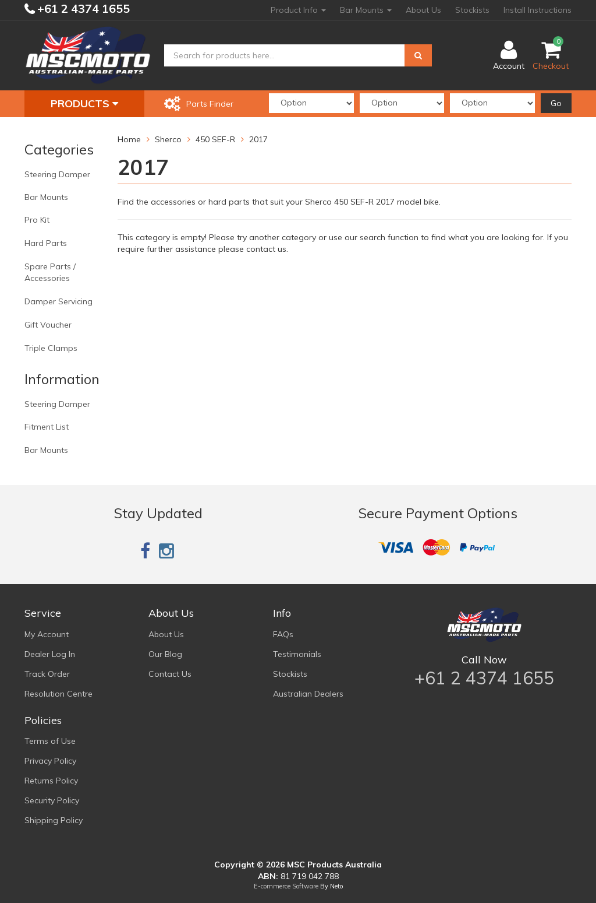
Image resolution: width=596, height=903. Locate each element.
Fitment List (46, 426)
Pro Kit (36, 220)
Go (556, 103)
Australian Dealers (308, 693)
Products (84, 103)
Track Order (47, 674)
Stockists (472, 10)
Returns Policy (51, 780)
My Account (46, 634)
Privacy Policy (50, 761)
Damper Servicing (58, 301)
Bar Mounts (366, 10)
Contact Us (169, 674)
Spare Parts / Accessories (50, 272)
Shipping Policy (53, 820)
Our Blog (165, 654)
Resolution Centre (58, 693)
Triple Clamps (50, 348)
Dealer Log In (49, 654)
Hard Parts (45, 243)
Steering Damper (57, 174)
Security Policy (51, 800)
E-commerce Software (286, 886)
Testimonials (297, 654)
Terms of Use (50, 741)
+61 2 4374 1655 (82, 8)
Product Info (298, 10)
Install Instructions (537, 10)
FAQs (283, 634)
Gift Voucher (48, 324)
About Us (423, 10)
